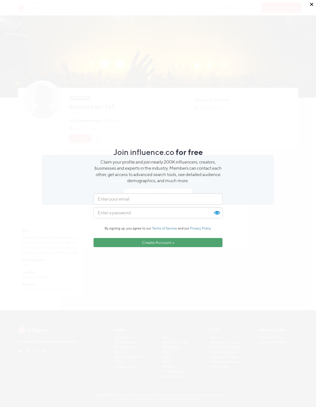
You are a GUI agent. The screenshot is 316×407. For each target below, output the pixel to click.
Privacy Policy (200, 228)
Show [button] (216, 212)
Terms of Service (164, 228)
